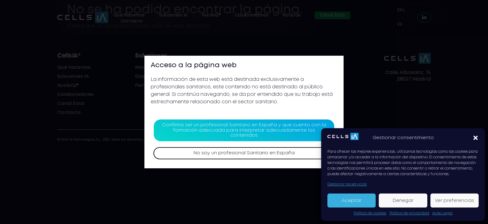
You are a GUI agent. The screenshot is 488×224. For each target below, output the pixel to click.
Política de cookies (370, 213)
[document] (244, 112)
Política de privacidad (409, 213)
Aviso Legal (442, 213)
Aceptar (351, 200)
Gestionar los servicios (347, 184)
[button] (475, 138)
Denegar (403, 200)
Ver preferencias (454, 200)
